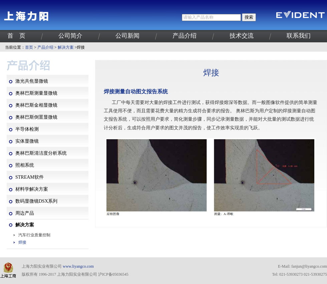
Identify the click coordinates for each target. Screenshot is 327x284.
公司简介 (70, 35)
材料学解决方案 (31, 189)
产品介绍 (185, 35)
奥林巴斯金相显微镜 (36, 105)
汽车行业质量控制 (34, 235)
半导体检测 (27, 129)
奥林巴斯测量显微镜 (36, 93)
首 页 (16, 35)
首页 (29, 47)
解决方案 (66, 47)
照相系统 (24, 165)
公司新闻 (127, 35)
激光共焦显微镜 (31, 81)
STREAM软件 (29, 177)
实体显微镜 (27, 141)
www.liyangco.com (78, 266)
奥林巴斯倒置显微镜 (36, 117)
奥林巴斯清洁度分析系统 (41, 153)
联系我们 (299, 35)
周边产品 (24, 213)
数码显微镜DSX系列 (36, 201)
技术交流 (242, 35)
